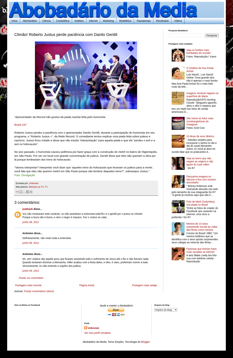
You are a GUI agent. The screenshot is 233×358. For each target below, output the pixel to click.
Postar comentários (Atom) (39, 291)
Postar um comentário (31, 277)
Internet (93, 20)
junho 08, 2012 (30, 222)
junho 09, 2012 (30, 270)
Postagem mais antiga (144, 285)
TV (46, 187)
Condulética (62, 20)
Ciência (46, 20)
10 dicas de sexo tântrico (200, 136)
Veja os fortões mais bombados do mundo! (198, 52)
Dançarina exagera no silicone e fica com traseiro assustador (201, 179)
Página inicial (86, 285)
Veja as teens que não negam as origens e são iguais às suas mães (199, 161)
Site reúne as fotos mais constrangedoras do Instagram (199, 121)
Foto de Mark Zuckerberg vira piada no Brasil (200, 203)
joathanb (27, 209)
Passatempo (144, 20)
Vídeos (178, 20)
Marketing (108, 20)
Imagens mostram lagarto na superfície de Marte (202, 95)
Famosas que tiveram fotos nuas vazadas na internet (201, 250)
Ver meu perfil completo (97, 332)
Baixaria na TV (36, 187)
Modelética (125, 20)
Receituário (162, 20)
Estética (79, 20)
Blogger (145, 341)
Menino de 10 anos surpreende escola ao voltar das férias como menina (201, 226)
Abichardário (30, 20)
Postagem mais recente (28, 285)
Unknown (93, 328)
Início (14, 20)
